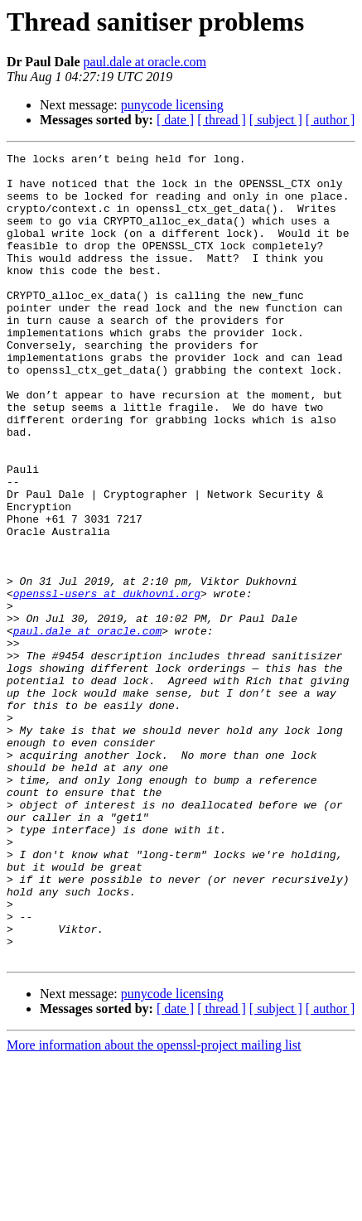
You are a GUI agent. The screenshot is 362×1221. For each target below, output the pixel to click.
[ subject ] (275, 120)
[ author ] (330, 120)
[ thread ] (221, 120)
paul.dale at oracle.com (145, 62)
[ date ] (175, 120)
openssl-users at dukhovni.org (106, 682)
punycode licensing (172, 105)
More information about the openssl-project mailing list (154, 1206)
